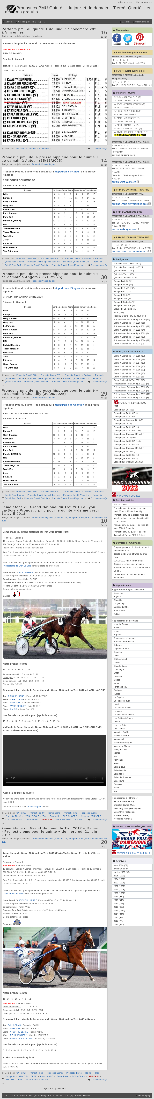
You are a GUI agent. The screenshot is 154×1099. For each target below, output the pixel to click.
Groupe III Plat (120, 298)
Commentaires (143, 22)
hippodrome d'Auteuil (67, 171)
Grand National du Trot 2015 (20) (129, 370)
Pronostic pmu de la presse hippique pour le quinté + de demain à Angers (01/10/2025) (50, 275)
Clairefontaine (120, 666)
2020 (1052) (119, 893)
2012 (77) (118, 921)
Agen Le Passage (122, 624)
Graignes (118, 690)
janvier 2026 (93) (122, 872)
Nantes (117, 753)
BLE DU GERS (26, 572)
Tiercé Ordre (54, 813)
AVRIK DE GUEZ (18, 706)
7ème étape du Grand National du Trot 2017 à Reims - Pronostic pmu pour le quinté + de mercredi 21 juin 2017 (50, 831)
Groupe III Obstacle (123, 309)
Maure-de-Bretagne (123, 742)
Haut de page (144, 1095)
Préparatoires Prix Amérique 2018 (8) (131, 397)
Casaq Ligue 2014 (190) (125, 438)
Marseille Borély (121, 732)
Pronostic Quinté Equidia (36, 265)
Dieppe (117, 680)
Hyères (117, 694)
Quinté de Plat (120, 271)
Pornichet (118, 760)
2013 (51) (118, 917)
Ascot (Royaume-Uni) (124, 801)
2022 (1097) (119, 886)
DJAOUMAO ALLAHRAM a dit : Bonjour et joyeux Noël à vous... (129, 562)
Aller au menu (125, 2)
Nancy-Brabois (120, 749)
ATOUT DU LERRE (28, 900)
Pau (115, 756)
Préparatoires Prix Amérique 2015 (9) (131, 387)
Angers (117, 631)
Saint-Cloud (119, 610)
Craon (116, 673)
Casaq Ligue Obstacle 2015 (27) (129, 434)
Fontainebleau (120, 687)
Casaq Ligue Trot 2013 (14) (126, 455)
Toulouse (118, 784)
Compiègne (119, 669)
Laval (116, 704)
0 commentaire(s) (99, 148)
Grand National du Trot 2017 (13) (129, 363)
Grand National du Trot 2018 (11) (129, 359)
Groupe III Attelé (76, 517)
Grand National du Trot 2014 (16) (129, 373)
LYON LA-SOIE (31, 816)
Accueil (10, 22)
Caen (116, 655)
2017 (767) (119, 903)
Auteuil (117, 614)
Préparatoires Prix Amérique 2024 (130, 340)
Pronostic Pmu (70, 813)
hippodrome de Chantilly (69, 404)
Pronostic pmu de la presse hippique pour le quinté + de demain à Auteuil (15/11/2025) (50, 158)
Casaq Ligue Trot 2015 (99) (126, 427)
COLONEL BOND (16, 696)
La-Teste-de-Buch (122, 701)
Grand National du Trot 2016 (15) (129, 366)
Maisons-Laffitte (121, 607)
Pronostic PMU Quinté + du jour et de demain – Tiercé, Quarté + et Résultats (55, 1095)
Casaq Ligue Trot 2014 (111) (127, 441)
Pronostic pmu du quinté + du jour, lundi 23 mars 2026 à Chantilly (130, 509)
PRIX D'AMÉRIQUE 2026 (124, 182)
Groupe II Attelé (121, 285)
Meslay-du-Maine (122, 746)
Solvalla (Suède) (121, 815)
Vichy (116, 788)
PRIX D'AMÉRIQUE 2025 (124, 229)
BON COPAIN (15, 1025)
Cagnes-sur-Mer (121, 649)
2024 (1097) (119, 879)
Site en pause (120, 505)
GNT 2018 (21, 813)
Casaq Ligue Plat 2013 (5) (126, 458)
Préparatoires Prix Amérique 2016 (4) (131, 391)
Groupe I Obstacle (122, 302)
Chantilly (118, 600)
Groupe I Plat (120, 291)
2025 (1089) (119, 876)
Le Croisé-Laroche (122, 708)
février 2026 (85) (121, 869)
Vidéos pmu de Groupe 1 (31, 22)
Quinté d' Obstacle (122, 278)
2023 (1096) (119, 883)
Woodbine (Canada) (123, 819)
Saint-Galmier (120, 770)
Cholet (117, 662)
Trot (44, 816)
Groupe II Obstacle (123, 305)
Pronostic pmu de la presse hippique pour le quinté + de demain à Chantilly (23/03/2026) (132, 518)
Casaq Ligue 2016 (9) (124, 410)
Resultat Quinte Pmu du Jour (127, 316)
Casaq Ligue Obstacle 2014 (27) (129, 448)
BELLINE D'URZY (19, 1035)
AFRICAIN (15, 703)
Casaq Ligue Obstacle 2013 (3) (128, 462)
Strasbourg (119, 781)
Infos (116, 312)
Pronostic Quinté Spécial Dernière (44, 262)
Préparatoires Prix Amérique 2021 (130, 326)
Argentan (118, 635)
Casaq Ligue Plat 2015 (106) (127, 431)
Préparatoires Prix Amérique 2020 (130, 319)
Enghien (117, 596)
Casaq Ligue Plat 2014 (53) (126, 445)
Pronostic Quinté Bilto (26, 258)
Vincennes (44, 148)
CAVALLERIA (16, 699)
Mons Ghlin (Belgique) (124, 812)
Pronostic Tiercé (13, 816)
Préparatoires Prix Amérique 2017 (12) (132, 394)
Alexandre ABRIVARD (91, 816)
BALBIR (14, 709)
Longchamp (119, 603)
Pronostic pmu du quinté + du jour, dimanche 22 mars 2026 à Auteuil (130, 533)
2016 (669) (119, 907)
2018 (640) (119, 900)
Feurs (116, 683)
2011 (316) (119, 924)
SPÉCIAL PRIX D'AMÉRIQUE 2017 (130, 404)
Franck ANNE (46, 1076)
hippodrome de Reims (14, 894)
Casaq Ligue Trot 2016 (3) (126, 413)
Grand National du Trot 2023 (127, 337)
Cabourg (118, 645)
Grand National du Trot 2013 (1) (129, 377)
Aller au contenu (144, 2)
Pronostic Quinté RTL (51, 258)
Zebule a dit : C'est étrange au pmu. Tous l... (130, 555)
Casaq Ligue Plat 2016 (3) (126, 417)
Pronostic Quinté (89, 813)
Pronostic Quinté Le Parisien (78, 258)
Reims (88, 1073)
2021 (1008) (119, 889)
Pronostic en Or (37, 813)
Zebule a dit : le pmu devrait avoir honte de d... (129, 576)
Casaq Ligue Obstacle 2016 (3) (128, 420)
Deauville (118, 676)
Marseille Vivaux (121, 735)
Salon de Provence (123, 777)
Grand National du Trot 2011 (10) (129, 380)
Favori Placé (62, 1076)
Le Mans (118, 711)
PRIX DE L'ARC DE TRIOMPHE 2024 (130, 252)
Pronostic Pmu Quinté (42, 517)
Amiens (117, 628)
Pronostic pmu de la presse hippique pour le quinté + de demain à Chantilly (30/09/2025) (50, 392)
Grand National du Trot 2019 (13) (129, 356)
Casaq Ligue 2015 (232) (125, 424)
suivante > (61, 1088)
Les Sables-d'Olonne (123, 718)
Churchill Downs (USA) (124, 805)
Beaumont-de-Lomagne (125, 638)
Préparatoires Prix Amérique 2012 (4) (131, 384)
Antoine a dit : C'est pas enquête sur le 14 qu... (132, 569)
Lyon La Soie (120, 725)
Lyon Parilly (119, 729)
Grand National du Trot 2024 (127, 344)
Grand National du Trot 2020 (127, 323)
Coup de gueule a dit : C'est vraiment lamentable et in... (131, 549)
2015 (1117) (119, 910)
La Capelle (119, 697)
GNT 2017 (21, 1073)
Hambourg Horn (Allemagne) (127, 808)
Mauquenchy (120, 739)
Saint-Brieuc (119, 767)
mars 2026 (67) (121, 865)
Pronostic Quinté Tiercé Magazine (67, 265)
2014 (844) (119, 914)
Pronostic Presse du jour (43, 164)
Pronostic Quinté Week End (76, 262)
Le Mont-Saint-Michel (124, 715)
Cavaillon (118, 652)
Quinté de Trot (60, 517)
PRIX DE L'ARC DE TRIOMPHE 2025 (130, 204)
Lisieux (117, 722)
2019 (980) (119, 896)
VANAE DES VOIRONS (21, 1038)
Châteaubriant (120, 659)
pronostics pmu (34, 806)
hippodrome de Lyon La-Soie (17, 566)
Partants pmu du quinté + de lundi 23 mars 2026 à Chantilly (131, 526)
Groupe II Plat (120, 295)
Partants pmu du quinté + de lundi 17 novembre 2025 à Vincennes (50, 30)
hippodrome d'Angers (67, 288)
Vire (115, 791)
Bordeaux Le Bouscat (124, 642)
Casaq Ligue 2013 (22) (124, 451)
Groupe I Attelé (121, 281)
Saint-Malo (119, 774)
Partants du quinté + (26, 148)
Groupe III (54, 816)
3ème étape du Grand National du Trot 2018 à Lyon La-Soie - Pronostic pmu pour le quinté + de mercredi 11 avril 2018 (50, 510)
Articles (126, 22)
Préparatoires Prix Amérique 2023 (130, 333)
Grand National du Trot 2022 (127, 330)
